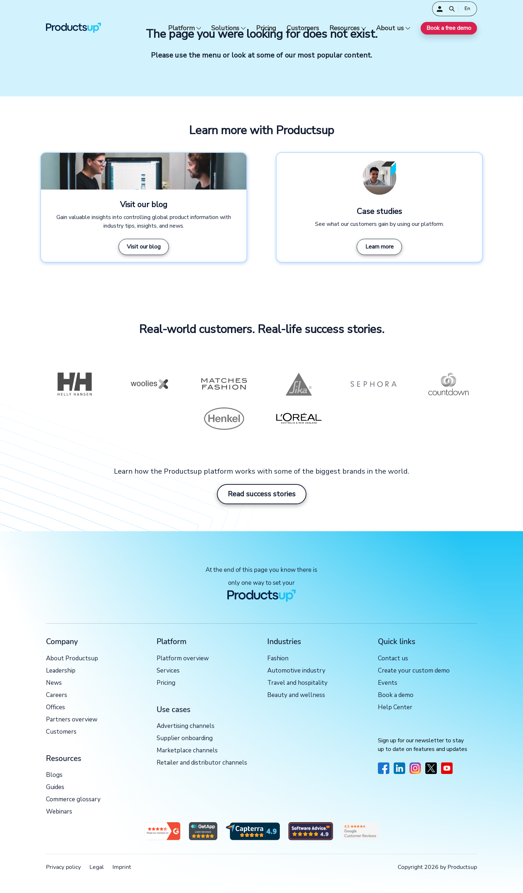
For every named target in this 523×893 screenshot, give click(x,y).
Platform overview (183, 658)
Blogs (54, 775)
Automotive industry (296, 671)
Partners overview (71, 720)
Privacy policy (63, 867)
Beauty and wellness (296, 695)
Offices (55, 707)
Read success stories (262, 494)
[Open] (452, 9)
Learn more (379, 247)
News (54, 683)
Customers (303, 28)
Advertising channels (185, 726)
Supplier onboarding (185, 738)
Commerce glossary (73, 799)
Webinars (59, 812)
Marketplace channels (187, 751)
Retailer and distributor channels (202, 763)
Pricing (266, 28)
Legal (96, 867)
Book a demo (395, 695)
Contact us (393, 658)
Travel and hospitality (297, 683)
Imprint (121, 867)
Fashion (277, 658)
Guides (55, 787)
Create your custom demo (414, 671)
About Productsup (72, 658)
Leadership (60, 671)
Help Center (395, 707)
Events (387, 683)
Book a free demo (448, 28)
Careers (56, 695)
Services (168, 671)
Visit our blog (144, 247)
